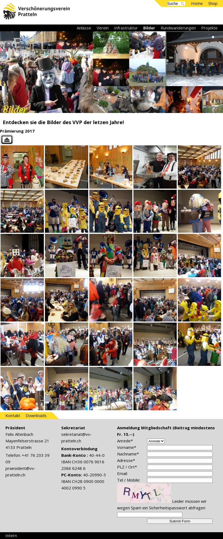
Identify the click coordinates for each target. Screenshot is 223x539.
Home (197, 3)
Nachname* (128, 454)
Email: (122, 473)
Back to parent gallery (111, 139)
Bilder (149, 27)
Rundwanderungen (178, 27)
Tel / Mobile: (128, 480)
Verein (103, 27)
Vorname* (126, 447)
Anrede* (125, 440)
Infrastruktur (126, 27)
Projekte (209, 27)
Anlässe (84, 27)
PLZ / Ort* (127, 467)
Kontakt (12, 415)
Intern (11, 535)
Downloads (36, 415)
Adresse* (126, 460)
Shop (213, 3)
